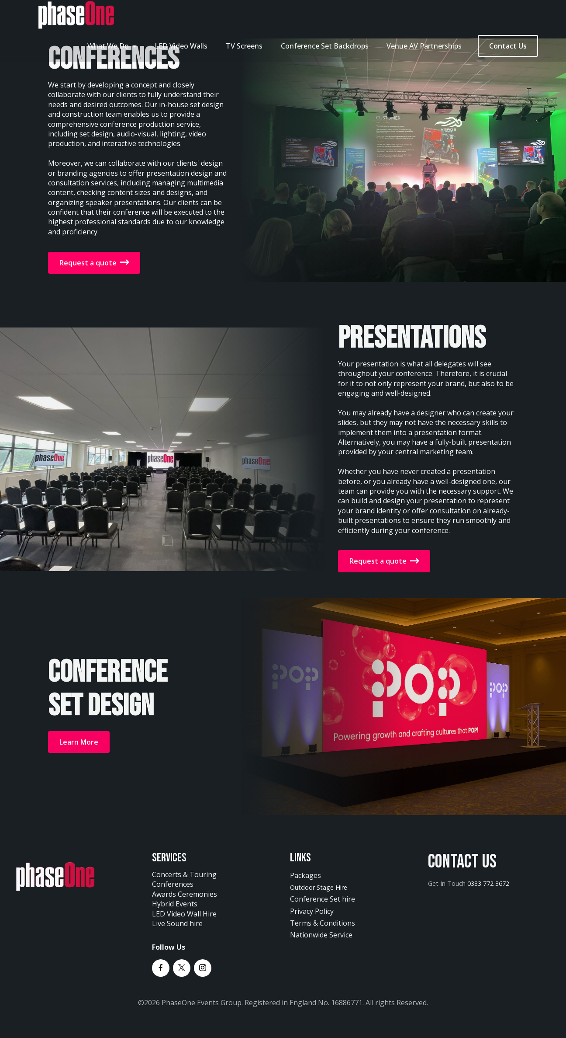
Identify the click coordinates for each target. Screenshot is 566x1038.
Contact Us (508, 46)
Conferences (173, 884)
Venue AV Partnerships (424, 46)
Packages (305, 875)
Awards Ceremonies (184, 894)
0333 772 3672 (488, 883)
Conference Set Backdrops (325, 46)
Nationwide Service (321, 935)
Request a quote (94, 263)
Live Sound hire (177, 923)
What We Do (108, 46)
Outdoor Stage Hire (318, 887)
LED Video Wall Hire (184, 914)
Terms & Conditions (322, 923)
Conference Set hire (322, 899)
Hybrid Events (174, 904)
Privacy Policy (312, 911)
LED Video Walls (181, 46)
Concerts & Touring (184, 874)
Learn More (78, 742)
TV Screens (244, 46)
